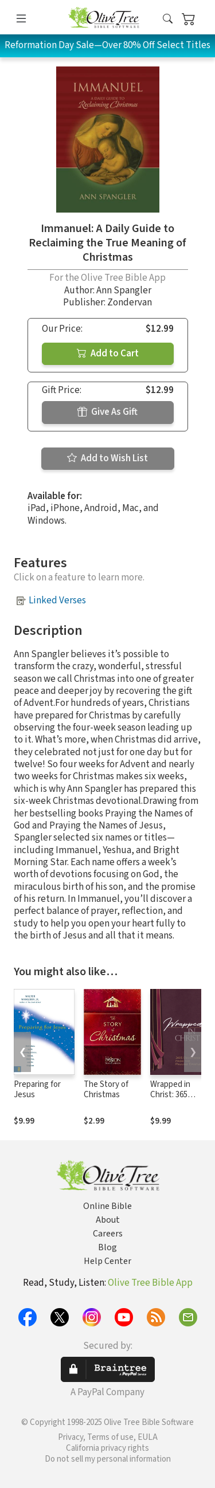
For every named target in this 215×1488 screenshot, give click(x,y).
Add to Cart (108, 353)
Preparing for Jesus (37, 1089)
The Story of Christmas (106, 1089)
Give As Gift (107, 412)
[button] (168, 19)
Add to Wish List (107, 458)
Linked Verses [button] (57, 600)
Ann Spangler (123, 290)
